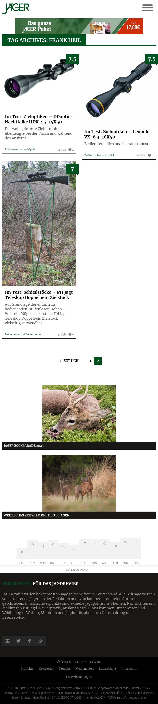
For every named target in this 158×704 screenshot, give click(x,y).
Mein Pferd (39, 698)
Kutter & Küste (21, 698)
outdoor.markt (137, 698)
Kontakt (64, 669)
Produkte (27, 669)
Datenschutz (107, 669)
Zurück (71, 361)
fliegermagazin (66, 693)
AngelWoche (106, 688)
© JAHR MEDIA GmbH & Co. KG (79, 662)
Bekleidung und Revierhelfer (23, 334)
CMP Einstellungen (79, 677)
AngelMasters (64, 688)
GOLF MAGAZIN (105, 693)
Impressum (129, 669)
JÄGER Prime (134, 693)
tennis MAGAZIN (95, 698)
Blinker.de (122, 688)
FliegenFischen (45, 693)
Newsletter (46, 669)
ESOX (144, 688)
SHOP (51, 698)
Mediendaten (84, 669)
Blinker (135, 688)
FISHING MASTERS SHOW (18, 693)
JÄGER (120, 693)
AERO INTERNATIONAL (22, 688)
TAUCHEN (77, 698)
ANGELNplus (45, 688)
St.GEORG (63, 698)
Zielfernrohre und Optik (20, 149)
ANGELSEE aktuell (85, 688)
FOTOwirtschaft (117, 698)
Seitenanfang (77, 569)
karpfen (148, 693)
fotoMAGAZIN (85, 693)
